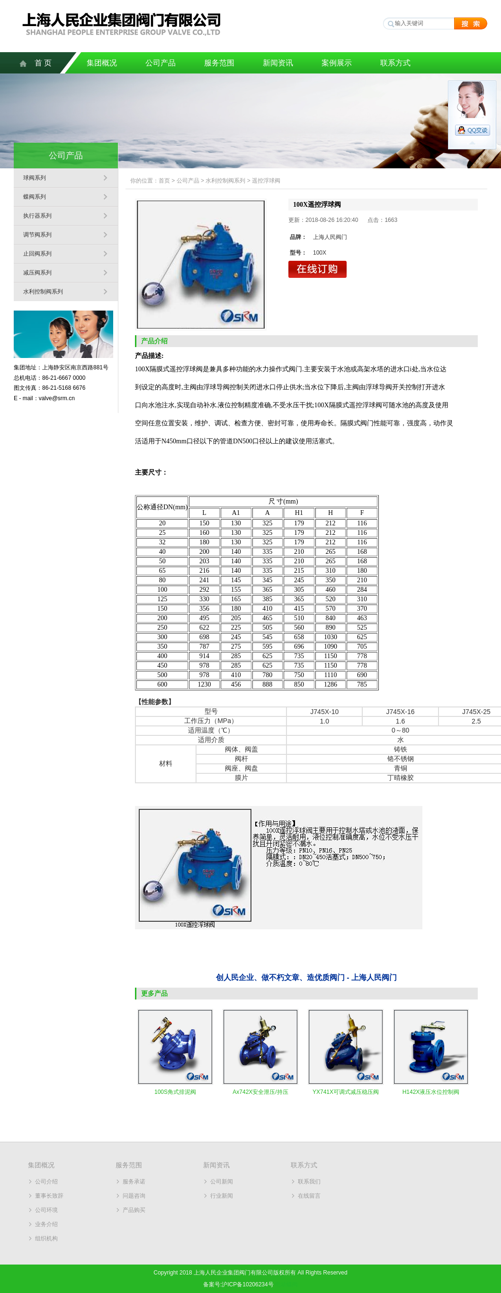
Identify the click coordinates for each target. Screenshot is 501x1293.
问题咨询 (134, 1195)
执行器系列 (37, 215)
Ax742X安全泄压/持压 (260, 1092)
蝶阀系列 (34, 196)
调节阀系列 (37, 234)
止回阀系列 (37, 253)
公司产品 (160, 63)
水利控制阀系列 (43, 291)
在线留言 (309, 1195)
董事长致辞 (49, 1195)
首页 (164, 180)
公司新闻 (221, 1181)
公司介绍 (46, 1181)
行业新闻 (221, 1195)
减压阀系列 (37, 272)
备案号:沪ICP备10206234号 (238, 1284)
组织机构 (46, 1238)
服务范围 (219, 63)
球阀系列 (34, 177)
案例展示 (337, 63)
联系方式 (395, 63)
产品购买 (134, 1210)
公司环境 (46, 1210)
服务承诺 (134, 1181)
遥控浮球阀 (266, 180)
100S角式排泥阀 (175, 1092)
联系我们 (309, 1181)
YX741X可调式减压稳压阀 (346, 1092)
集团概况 (102, 63)
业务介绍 (46, 1224)
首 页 (43, 63)
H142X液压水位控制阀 (431, 1092)
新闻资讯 (278, 63)
